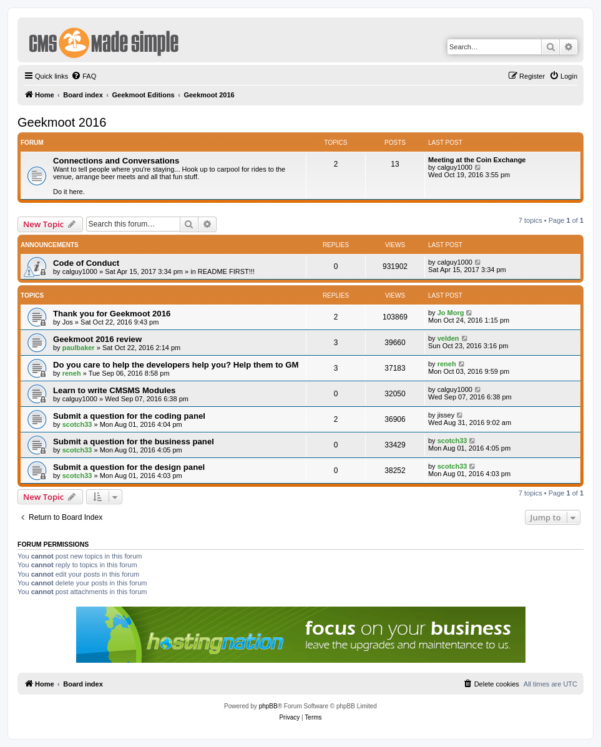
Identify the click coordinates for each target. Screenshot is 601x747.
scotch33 (77, 424)
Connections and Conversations (116, 160)
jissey (446, 415)
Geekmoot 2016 (61, 122)
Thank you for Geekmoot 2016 (111, 313)
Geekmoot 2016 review (97, 339)
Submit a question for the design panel (129, 467)
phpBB (268, 706)
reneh (71, 373)
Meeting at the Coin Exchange (476, 160)
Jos (67, 322)
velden (448, 338)
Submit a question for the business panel (133, 441)
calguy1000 (454, 167)
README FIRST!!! (226, 271)
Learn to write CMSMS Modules (114, 390)
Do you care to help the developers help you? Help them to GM (175, 364)
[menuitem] (83, 76)
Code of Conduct (86, 263)
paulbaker (78, 347)
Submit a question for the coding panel (129, 416)
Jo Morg (450, 312)
